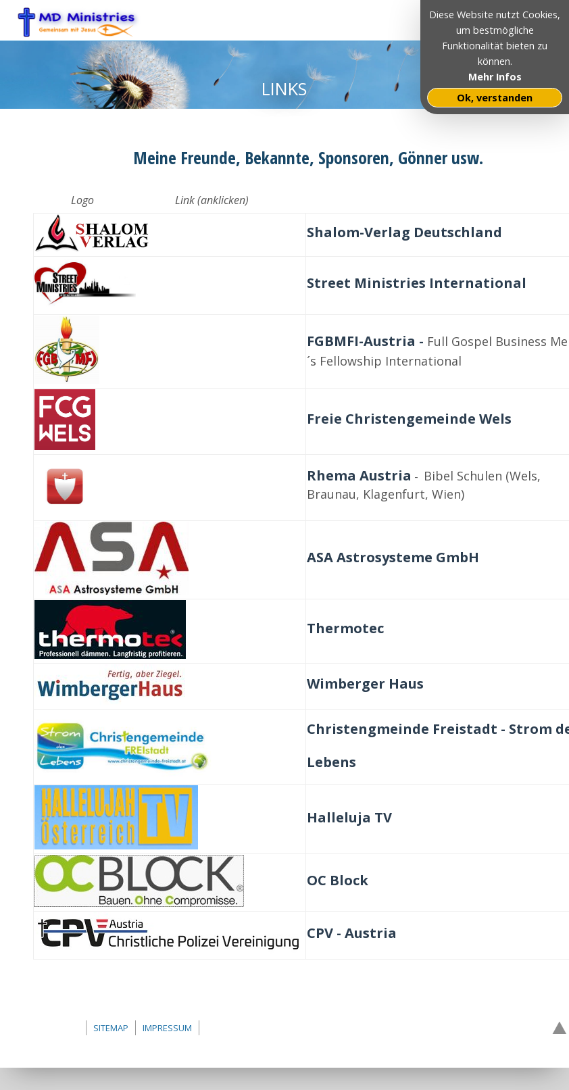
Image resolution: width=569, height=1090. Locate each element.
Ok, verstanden (495, 97)
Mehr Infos (495, 76)
